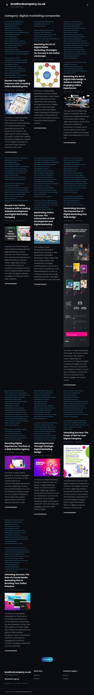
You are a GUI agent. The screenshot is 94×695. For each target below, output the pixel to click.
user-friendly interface (70, 73)
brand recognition (47, 423)
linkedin (21, 558)
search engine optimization (12, 73)
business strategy (68, 391)
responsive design (77, 68)
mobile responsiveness (70, 66)
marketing (22, 41)
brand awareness (14, 547)
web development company (12, 177)
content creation (39, 34)
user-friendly (17, 194)
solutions (7, 194)
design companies (69, 24)
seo (16, 192)
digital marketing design (40, 427)
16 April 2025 (49, 455)
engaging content (19, 554)
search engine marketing (70, 408)
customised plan (9, 552)
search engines (81, 408)
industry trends (9, 558)
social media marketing (11, 75)
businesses (37, 32)
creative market (22, 395)
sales (11, 562)
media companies (68, 41)
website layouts (50, 440)
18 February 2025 (20, 590)
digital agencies (19, 21)
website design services (70, 54)
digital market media (39, 21)
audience (7, 183)
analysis (7, 58)
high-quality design (49, 429)
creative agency (9, 393)
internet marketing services (12, 41)
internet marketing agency (22, 32)
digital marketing (17, 24)
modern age (79, 66)
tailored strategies (10, 569)
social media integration (70, 205)
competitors (18, 550)
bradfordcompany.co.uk (28, 4)
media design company (80, 41)
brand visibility (50, 30)
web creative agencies (21, 438)
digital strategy (74, 403)
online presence (68, 68)
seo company (74, 410)
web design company (83, 45)
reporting (21, 71)
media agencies (9, 535)
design (72, 21)
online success (38, 433)
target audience (9, 77)
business (12, 183)
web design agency (83, 43)
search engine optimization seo (50, 39)
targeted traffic (45, 205)
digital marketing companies (12, 28)
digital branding (9, 399)
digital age (17, 552)
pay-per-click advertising (11, 71)
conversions (44, 200)
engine (80, 403)
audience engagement (40, 30)
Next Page (47, 659)
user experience (83, 71)
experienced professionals (11, 556)
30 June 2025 (78, 220)
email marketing (9, 64)
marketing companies (20, 43)
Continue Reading (11, 152)
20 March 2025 (79, 442)
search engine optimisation (71, 71)
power (26, 560)
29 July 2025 (49, 228)
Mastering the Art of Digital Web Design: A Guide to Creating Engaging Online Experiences (75, 82)
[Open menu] (87, 5)
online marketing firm (10, 51)
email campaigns (24, 188)
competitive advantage (79, 420)
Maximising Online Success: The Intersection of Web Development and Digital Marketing (44, 218)
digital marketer (76, 26)
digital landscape (25, 552)
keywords (81, 198)
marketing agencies (39, 173)
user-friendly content (40, 440)
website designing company (71, 56)
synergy (38, 205)
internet (20, 30)
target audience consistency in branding (45, 438)
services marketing (24, 54)
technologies (17, 431)
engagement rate (9, 554)
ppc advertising (18, 190)
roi (24, 71)
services (16, 54)
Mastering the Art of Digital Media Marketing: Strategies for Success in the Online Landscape (47, 50)
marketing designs (68, 39)
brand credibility (68, 420)
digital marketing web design (71, 198)
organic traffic (38, 39)
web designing (79, 47)
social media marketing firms (12, 567)
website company (10, 196)
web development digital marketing (43, 209)
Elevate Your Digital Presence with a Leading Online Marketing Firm (17, 83)
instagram (16, 558)
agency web (67, 21)
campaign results (9, 60)
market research (9, 68)
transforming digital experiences (13, 433)
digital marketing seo (69, 401)
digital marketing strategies (20, 62)
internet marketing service (11, 39)
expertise (15, 64)
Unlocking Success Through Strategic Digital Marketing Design (44, 447)
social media (37, 41)
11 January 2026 (50, 59)
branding (21, 391)
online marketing (17, 45)
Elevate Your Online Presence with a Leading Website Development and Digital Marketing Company (17, 211)
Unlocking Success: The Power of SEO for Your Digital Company (76, 435)
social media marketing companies (14, 543)
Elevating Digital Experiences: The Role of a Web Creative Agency (17, 446)
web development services (41, 188)
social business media (15, 539)
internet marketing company (12, 34)
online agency (8, 45)
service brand (8, 412)
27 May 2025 (19, 452)
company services (10, 21)
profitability (25, 190)
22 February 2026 (20, 90)
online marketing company (12, 49)
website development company (43, 196)
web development (69, 49)
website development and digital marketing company (16, 201)
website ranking (68, 429)
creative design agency (20, 393)
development (16, 158)
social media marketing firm (12, 564)
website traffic (13, 571)
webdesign (77, 49)
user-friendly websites (19, 435)
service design (67, 43)
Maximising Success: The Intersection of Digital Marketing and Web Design (75, 212)
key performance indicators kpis (13, 66)
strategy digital (74, 416)
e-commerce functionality (12, 188)
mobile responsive (74, 200)
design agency (78, 21)
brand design (15, 391)
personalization (46, 433)
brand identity (38, 423)
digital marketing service (11, 30)
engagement (67, 64)
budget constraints (14, 58)
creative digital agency (11, 395)
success (66, 427)
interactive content (39, 431)
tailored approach (22, 75)
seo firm (80, 410)
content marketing (69, 196)
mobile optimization (50, 431)
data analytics (8, 62)
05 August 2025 (20, 220)
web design (75, 43)
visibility (23, 194)
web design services (69, 47)
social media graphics (50, 435)
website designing (82, 54)
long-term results (73, 423)
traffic (11, 194)
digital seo (66, 403)
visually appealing (9, 438)
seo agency (67, 410)
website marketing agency (71, 58)
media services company (11, 537)
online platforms (47, 36)
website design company (79, 51)
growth (65, 423)
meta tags (66, 200)
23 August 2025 (79, 91)
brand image (67, 62)
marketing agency (9, 43)
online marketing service (22, 51)
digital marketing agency (11, 26)
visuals (6, 571)
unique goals (17, 77)
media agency (77, 39)
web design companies (70, 45)
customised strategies (21, 60)
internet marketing (9, 32)
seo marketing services (70, 412)
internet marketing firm (11, 36)
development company (48, 160)
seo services (79, 412)
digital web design (81, 62)
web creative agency (10, 440)
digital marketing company (71, 32)
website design (68, 51)
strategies (66, 416)
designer (15, 397)
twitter (26, 569)
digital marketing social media (12, 530)
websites (19, 440)
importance (74, 64)
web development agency (12, 175)
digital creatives (17, 399)
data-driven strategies (50, 34)
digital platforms (51, 427)
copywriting (25, 550)
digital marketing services (70, 34)
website (82, 49)
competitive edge (9, 550)
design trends (13, 429)
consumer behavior (46, 32)
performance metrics (19, 560)
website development (19, 179)
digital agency (8, 24)
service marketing (9, 54)
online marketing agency (11, 47)
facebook (26, 556)
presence (7, 562)
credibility (73, 62)
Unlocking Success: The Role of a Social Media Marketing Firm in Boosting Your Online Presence (17, 580)
